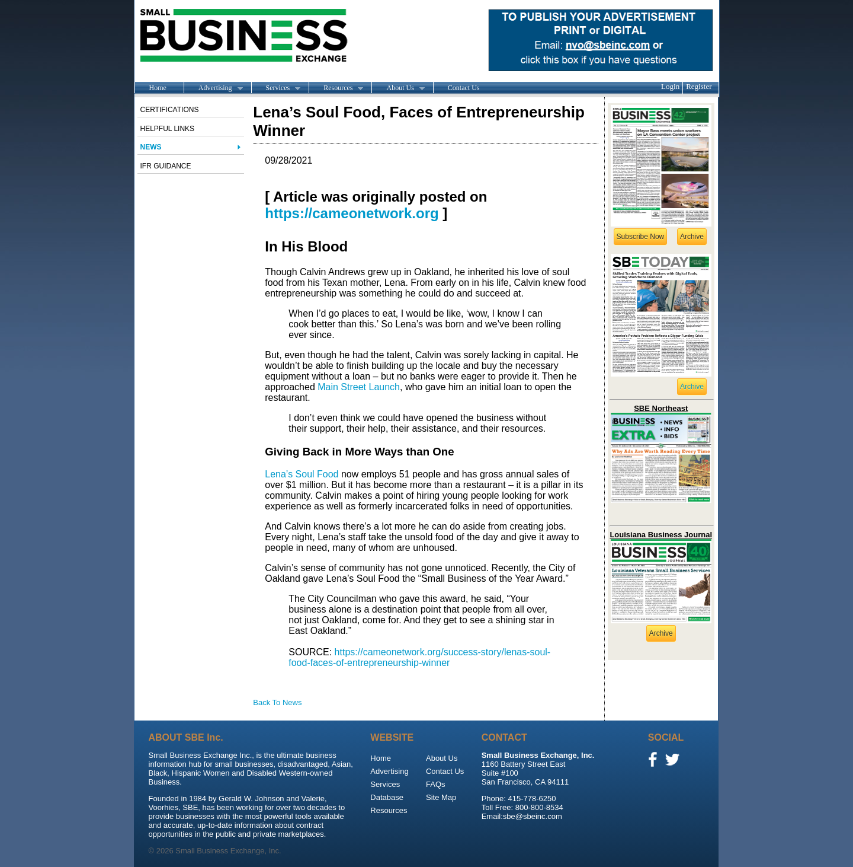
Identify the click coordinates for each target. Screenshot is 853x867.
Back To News (277, 702)
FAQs (435, 784)
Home (157, 88)
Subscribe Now (641, 236)
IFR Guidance (165, 166)
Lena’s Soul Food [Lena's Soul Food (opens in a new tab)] (301, 474)
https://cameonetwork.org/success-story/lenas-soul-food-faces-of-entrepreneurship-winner (419, 657)
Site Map (441, 797)
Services (276, 88)
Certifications (169, 110)
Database (386, 797)
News (151, 147)
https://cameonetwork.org (351, 213)
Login (670, 86)
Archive (692, 236)
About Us (397, 88)
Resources (336, 88)
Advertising (213, 88)
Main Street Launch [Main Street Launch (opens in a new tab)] (359, 387)
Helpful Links (167, 129)
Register (698, 86)
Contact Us (464, 88)
